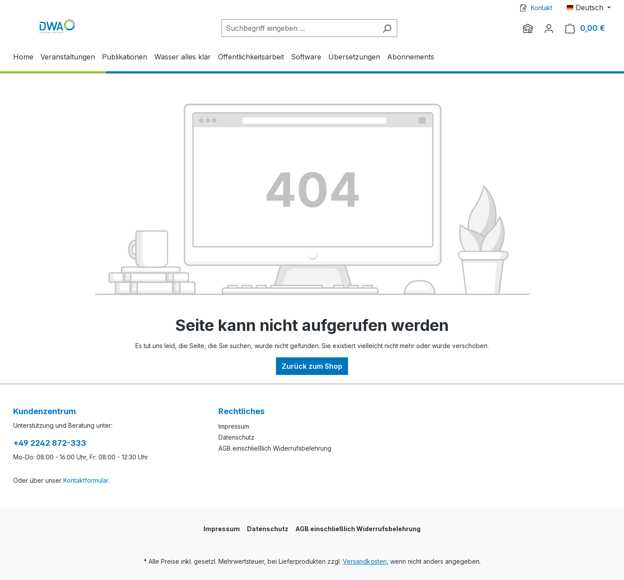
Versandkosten (365, 561)
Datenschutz (236, 437)
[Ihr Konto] (548, 28)
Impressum (233, 426)
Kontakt (541, 7)
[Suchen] (387, 28)
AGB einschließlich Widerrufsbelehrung (274, 448)
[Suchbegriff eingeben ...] (299, 28)
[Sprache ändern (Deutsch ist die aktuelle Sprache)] (588, 7)
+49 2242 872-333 (49, 443)
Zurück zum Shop (312, 366)
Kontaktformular (85, 480)
